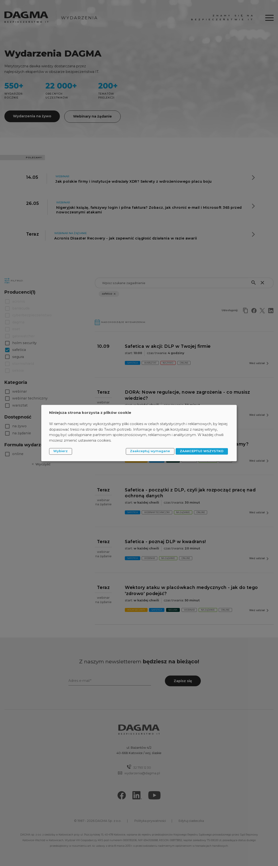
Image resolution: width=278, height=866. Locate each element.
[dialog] (139, 433)
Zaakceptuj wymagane (150, 451)
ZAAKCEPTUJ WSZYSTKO (202, 451)
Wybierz (60, 451)
